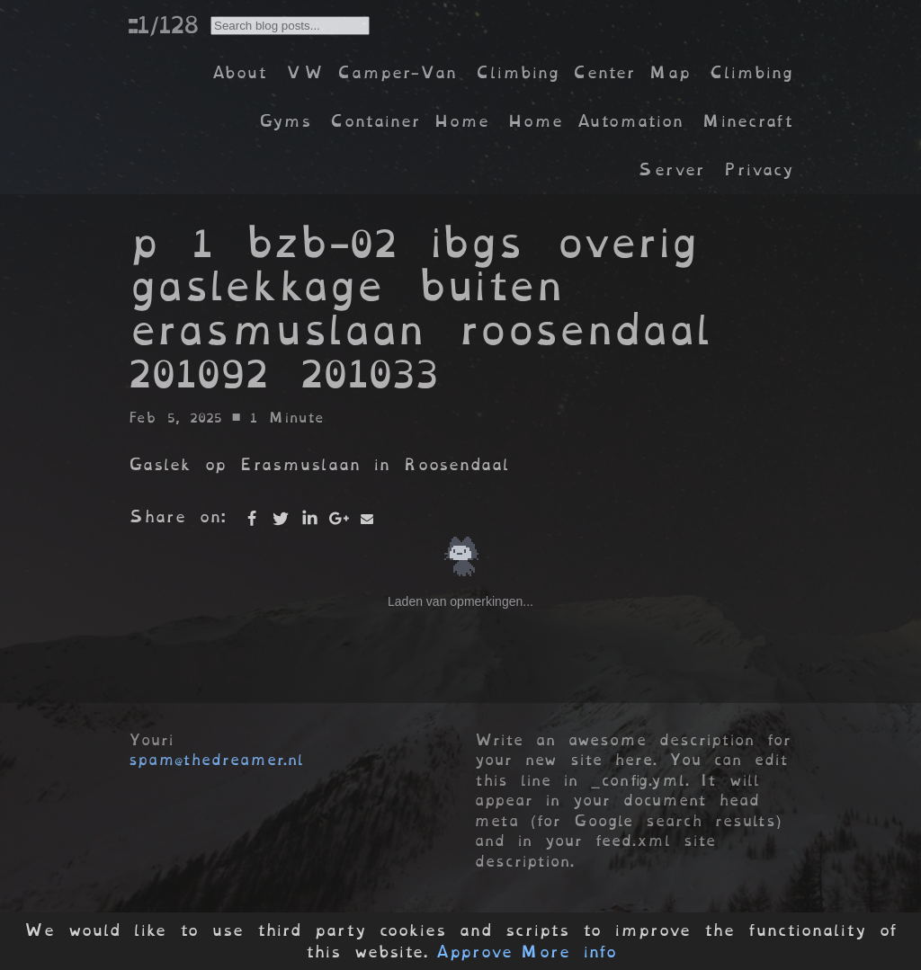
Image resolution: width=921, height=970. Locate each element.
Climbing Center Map (583, 72)
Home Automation (595, 121)
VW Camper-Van (371, 72)
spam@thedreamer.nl (216, 759)
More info (568, 952)
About (238, 72)
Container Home (409, 121)
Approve (473, 952)
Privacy (758, 169)
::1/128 (163, 24)
